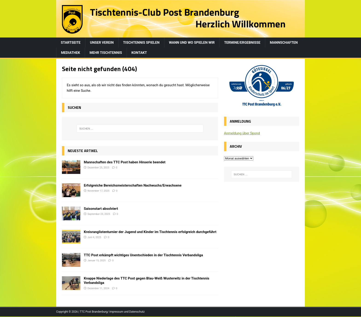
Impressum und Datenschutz (127, 311)
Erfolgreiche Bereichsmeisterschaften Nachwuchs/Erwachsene (132, 185)
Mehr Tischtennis (106, 53)
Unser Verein (102, 42)
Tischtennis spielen (141, 42)
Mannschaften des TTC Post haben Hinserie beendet (125, 162)
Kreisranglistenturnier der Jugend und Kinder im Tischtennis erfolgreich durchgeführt (150, 232)
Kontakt (139, 53)
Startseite (71, 42)
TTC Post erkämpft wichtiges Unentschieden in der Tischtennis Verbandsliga (143, 255)
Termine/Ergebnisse (242, 42)
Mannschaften (284, 42)
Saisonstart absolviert (101, 209)
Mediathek (70, 53)
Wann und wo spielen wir (192, 42)
